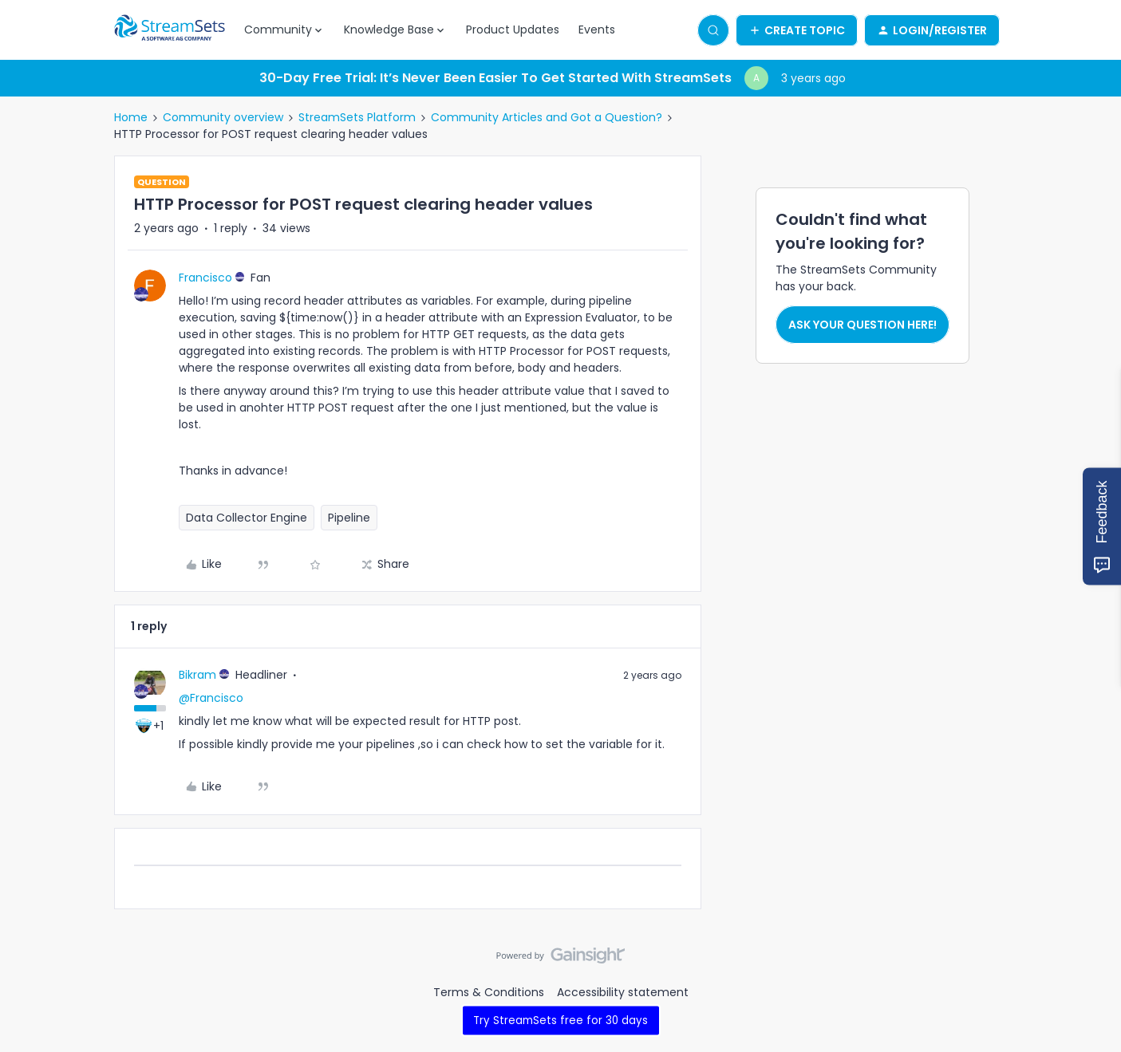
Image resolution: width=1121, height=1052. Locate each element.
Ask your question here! (862, 325)
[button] (797, 30)
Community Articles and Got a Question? (546, 117)
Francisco (205, 278)
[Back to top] (1089, 969)
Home (131, 117)
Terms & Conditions (488, 992)
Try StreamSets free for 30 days (560, 1019)
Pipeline (349, 518)
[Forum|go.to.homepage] (170, 30)
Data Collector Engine (246, 518)
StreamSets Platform (357, 117)
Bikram (197, 675)
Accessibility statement (623, 992)
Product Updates (512, 29)
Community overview (223, 117)
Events (596, 29)
